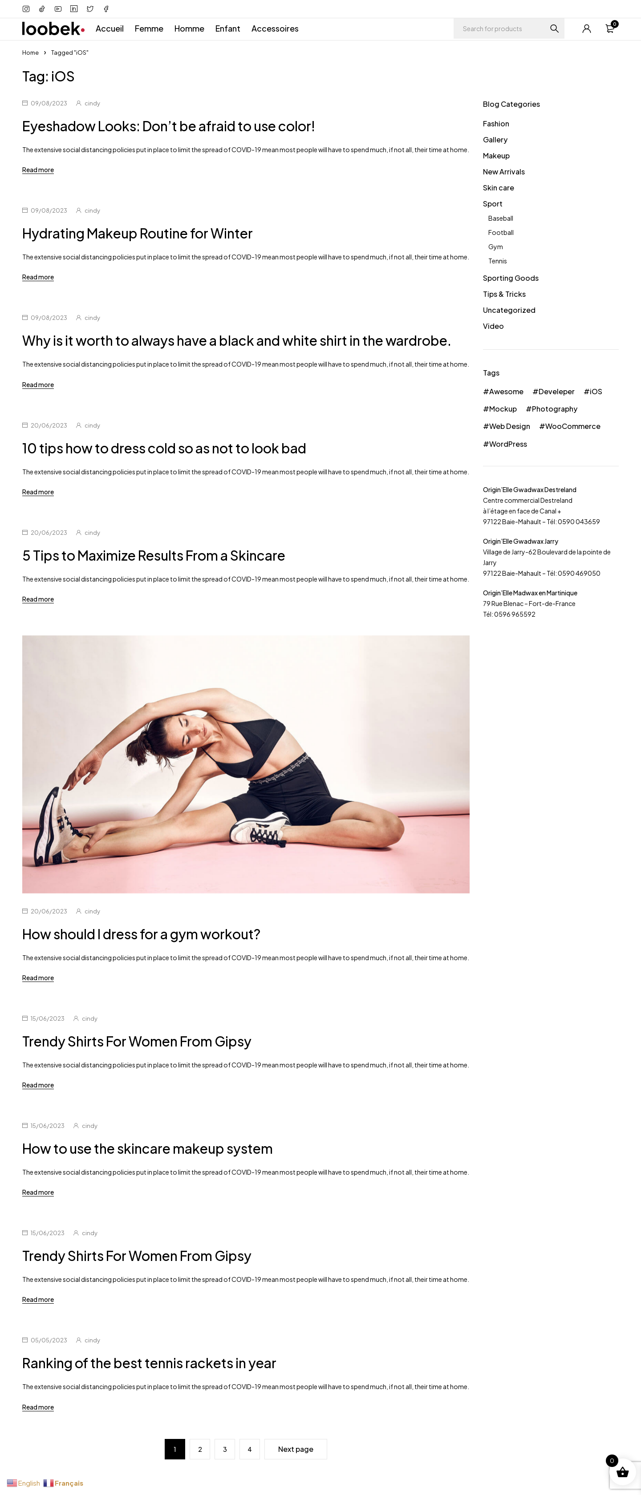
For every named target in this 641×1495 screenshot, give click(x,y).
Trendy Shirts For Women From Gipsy (137, 1041)
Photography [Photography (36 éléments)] (554, 408)
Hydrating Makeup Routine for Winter (137, 233)
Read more (38, 170)
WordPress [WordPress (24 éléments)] (508, 444)
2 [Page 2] (200, 1449)
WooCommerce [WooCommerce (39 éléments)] (572, 426)
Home (30, 52)
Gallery (495, 139)
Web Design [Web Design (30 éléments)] (509, 426)
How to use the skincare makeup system (147, 1148)
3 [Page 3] (225, 1449)
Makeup (496, 155)
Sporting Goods (511, 278)
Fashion (496, 123)
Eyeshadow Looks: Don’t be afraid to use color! (168, 125)
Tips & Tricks (504, 294)
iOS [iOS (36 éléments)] (596, 391)
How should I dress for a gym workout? (141, 933)
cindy (92, 103)
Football (501, 232)
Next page (295, 1449)
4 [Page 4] (249, 1449)
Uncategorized (509, 310)
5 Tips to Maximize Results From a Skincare (153, 555)
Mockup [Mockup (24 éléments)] (503, 408)
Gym (495, 246)
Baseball (500, 218)
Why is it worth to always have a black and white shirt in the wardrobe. (236, 340)
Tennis (497, 261)
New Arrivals (504, 171)
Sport (493, 203)
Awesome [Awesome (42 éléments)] (506, 391)
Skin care (498, 187)
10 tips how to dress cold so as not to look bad (164, 448)
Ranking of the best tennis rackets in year (149, 1362)
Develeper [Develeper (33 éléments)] (557, 391)
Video (493, 326)
